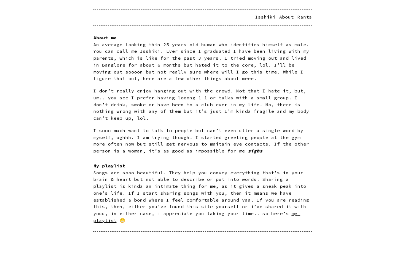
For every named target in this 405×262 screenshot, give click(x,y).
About (286, 17)
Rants (304, 17)
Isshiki (265, 17)
